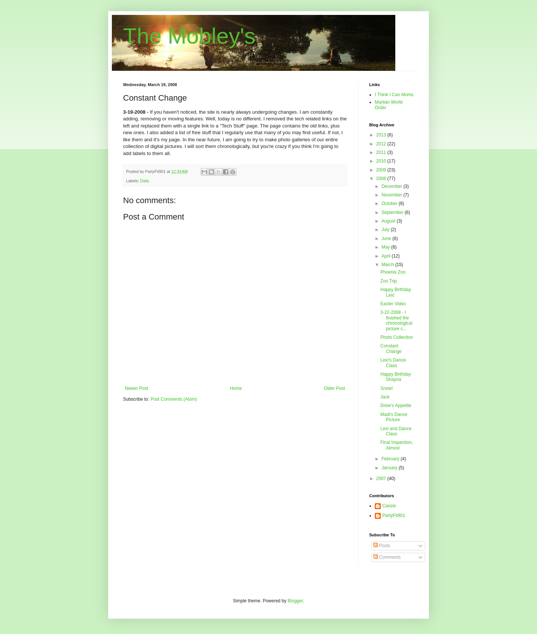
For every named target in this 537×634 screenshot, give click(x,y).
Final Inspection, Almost (396, 445)
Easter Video (393, 303)
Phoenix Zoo (392, 272)
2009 (381, 170)
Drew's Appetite (395, 405)
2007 (381, 478)
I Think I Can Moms (394, 94)
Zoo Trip (388, 281)
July (386, 229)
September (393, 212)
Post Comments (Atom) (173, 399)
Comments (387, 557)
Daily (144, 181)
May (386, 247)
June (386, 238)
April (386, 256)
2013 (381, 135)
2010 (381, 161)
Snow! (386, 388)
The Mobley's (189, 35)
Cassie (389, 505)
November (392, 195)
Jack (385, 397)
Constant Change (391, 348)
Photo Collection (396, 337)
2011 (381, 152)
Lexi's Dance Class (393, 362)
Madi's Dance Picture (393, 417)
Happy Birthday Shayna (395, 377)
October (390, 203)
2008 (381, 178)
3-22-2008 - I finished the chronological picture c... (396, 320)
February (391, 458)
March (388, 264)
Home (236, 388)
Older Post (334, 388)
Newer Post (136, 388)
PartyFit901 (393, 515)
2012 (381, 143)
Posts (381, 545)
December (392, 186)
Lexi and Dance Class (395, 431)
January (390, 467)
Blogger (295, 600)
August (389, 221)
